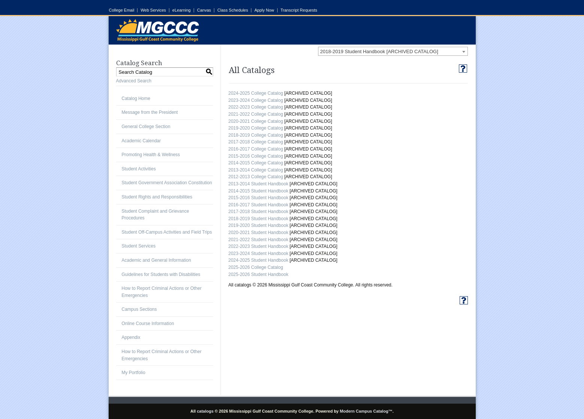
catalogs (205, 411)
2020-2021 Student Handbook (258, 232)
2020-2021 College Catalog (256, 121)
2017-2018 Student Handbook (258, 211)
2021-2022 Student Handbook (258, 239)
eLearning (181, 10)
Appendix (131, 337)
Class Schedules (232, 10)
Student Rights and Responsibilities (157, 197)
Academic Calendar (141, 140)
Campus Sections (139, 309)
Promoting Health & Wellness (151, 154)
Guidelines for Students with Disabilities (161, 274)
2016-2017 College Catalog (256, 149)
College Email (121, 10)
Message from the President (150, 112)
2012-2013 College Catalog (256, 176)
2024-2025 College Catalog (256, 93)
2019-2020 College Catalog (256, 128)
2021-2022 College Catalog (256, 114)
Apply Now (264, 10)
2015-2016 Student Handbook (258, 197)
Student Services (139, 246)
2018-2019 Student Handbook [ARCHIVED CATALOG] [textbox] (379, 51)
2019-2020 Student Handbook (258, 225)
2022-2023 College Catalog (256, 107)
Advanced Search (134, 81)
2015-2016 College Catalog (256, 156)
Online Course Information (148, 323)
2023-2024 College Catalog (256, 100)
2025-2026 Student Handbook (258, 274)
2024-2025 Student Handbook (258, 260)
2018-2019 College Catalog (256, 135)
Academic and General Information (156, 260)
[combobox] (393, 51)
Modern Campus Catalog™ (366, 411)
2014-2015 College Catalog (256, 163)
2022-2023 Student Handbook (258, 246)
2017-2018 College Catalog (256, 142)
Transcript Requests (299, 10)
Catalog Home (136, 98)
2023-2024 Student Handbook (258, 253)
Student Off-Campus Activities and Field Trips (167, 232)
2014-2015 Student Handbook (258, 191)
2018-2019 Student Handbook (258, 218)
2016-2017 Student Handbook (258, 204)
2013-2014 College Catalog (256, 170)
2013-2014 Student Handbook (258, 183)
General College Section (146, 126)
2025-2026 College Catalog (256, 267)
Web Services (153, 10)
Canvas (204, 10)
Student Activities (139, 168)
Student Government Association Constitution (167, 182)
